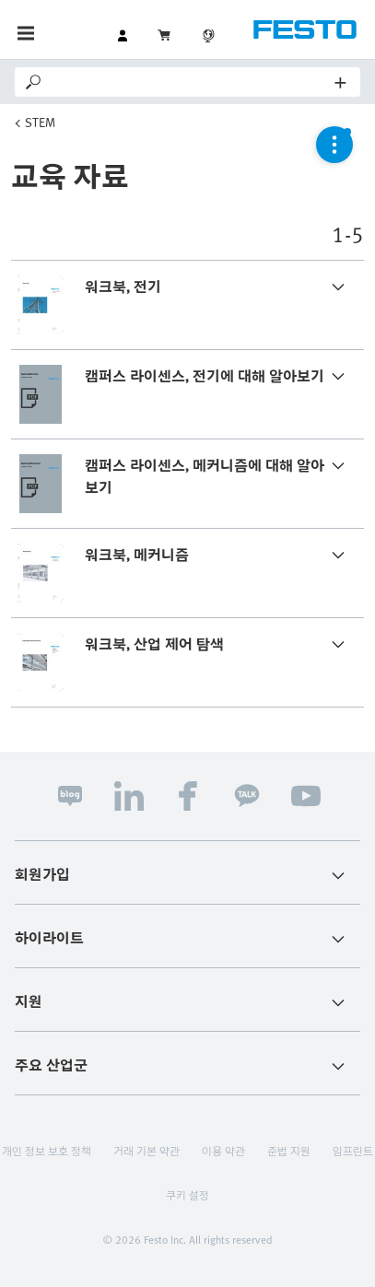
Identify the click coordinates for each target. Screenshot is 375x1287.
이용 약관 (223, 1150)
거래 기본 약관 (146, 1150)
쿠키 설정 (187, 1195)
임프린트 (353, 1150)
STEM (40, 122)
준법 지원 (289, 1150)
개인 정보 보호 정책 (46, 1150)
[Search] (190, 82)
